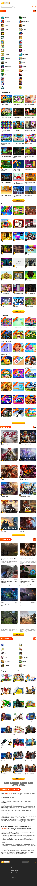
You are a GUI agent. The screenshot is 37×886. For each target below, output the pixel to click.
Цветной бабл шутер (30, 250)
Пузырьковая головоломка (6, 211)
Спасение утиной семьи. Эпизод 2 (30, 178)
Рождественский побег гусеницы (6, 139)
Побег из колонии (18, 126)
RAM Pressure (9, 524)
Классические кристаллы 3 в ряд (6, 126)
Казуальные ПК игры (15, 872)
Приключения (23, 83)
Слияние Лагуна (18, 348)
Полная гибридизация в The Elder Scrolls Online (9, 605)
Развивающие (23, 54)
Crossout (9, 507)
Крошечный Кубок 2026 (6, 361)
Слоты (4, 29)
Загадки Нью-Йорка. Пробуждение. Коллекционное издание (6, 757)
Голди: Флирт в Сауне (6, 289)
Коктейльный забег (6, 100)
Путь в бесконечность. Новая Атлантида (18, 769)
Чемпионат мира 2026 (6, 413)
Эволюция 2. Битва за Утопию (28, 437)
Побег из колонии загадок (6, 178)
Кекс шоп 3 (6, 691)
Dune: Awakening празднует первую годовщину (26, 627)
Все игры (13, 867)
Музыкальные (6, 66)
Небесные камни (30, 139)
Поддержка (24, 867)
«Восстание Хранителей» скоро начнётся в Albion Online (27, 582)
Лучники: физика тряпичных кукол (18, 165)
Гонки (22, 42)
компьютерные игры (9, 793)
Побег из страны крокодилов (6, 165)
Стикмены (5, 87)
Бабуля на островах (6, 678)
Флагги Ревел (30, 387)
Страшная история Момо (30, 289)
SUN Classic (9, 455)
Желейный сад (6, 323)
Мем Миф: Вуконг (6, 387)
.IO (21, 74)
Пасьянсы (23, 17)
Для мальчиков (24, 21)
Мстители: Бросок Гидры (30, 237)
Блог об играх (13, 877)
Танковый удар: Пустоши (6, 113)
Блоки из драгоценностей (18, 250)
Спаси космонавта (30, 211)
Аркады (22, 87)
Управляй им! (6, 224)
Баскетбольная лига (30, 400)
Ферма (22, 62)
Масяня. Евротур (6, 704)
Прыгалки (22, 46)
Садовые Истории (18, 211)
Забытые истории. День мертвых (18, 730)
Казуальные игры (4, 828)
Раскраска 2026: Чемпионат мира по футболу (30, 362)
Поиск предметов (24, 645)
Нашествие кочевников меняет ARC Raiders (26, 559)
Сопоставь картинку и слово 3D (6, 375)
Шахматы (5, 25)
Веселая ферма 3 (18, 678)
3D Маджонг (18, 276)
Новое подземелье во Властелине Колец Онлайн (9, 559)
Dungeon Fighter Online (28, 472)
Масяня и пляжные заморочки (30, 679)
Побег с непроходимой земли (30, 152)
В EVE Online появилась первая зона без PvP (27, 605)
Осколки (6, 302)
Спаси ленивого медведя (6, 152)
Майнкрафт (5, 17)
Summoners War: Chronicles (28, 489)
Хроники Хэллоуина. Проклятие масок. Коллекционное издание (18, 705)
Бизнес (22, 649)
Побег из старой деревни (30, 126)
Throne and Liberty (9, 489)
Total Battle (9, 472)
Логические (23, 70)
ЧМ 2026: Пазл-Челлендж (30, 323)
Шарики (4, 42)
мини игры (10, 829)
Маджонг (22, 29)
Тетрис (22, 33)
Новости (2, 556)
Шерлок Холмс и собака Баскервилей (6, 743)
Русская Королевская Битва (30, 263)
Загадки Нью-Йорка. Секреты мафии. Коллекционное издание (30, 744)
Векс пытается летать (18, 413)
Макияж (4, 83)
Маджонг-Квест (18, 224)
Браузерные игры (14, 870)
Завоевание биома (30, 302)
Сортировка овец (18, 100)
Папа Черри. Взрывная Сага (30, 100)
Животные (5, 74)
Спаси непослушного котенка (18, 152)
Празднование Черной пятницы (30, 113)
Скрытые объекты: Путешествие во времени (6, 336)
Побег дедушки (30, 224)
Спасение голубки (30, 276)
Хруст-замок (18, 387)
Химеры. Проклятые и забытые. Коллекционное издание (6, 718)
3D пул (18, 237)
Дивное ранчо (30, 691)
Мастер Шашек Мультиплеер (18, 263)
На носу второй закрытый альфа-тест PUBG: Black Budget (8, 627)
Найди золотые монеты (6, 250)
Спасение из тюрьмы (18, 113)
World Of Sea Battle (9, 437)
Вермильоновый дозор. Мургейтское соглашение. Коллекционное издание (30, 757)
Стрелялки (5, 54)
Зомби (4, 46)
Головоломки (23, 79)
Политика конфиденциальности (30, 882)
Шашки (22, 25)
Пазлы (4, 33)
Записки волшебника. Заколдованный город (30, 717)
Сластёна (18, 374)
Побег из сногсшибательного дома (18, 178)
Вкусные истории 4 (30, 413)
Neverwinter (28, 524)
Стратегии (5, 70)
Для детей (23, 37)
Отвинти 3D (30, 348)
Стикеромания (18, 361)
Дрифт (4, 79)
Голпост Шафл (30, 336)
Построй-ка (18, 691)
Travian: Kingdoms (28, 507)
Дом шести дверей (30, 165)
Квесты (22, 653)
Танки (4, 62)
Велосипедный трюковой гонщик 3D (30, 375)
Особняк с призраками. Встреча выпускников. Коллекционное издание (30, 770)
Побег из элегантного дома (18, 139)
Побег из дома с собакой (6, 191)
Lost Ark (28, 455)
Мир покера (18, 302)
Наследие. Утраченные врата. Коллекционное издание (30, 731)
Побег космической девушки (18, 191)
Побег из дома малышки (18, 289)
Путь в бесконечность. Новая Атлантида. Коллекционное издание (18, 757)
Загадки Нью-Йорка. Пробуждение (6, 730)
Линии (4, 645)
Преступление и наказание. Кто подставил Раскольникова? (6, 770)
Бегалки (22, 661)
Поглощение (6, 276)
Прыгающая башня (30, 191)
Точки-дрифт (6, 400)
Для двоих (23, 50)
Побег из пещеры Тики (6, 237)
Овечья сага (18, 336)
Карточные (5, 50)
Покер (4, 37)
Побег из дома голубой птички (6, 263)
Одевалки (22, 66)
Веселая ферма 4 (18, 717)
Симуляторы (5, 58)
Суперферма (30, 704)
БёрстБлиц (18, 400)
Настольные (5, 661)
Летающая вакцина (18, 323)
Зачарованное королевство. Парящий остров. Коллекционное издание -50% (18, 745)
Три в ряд (22, 58)
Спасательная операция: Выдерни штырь (6, 349)
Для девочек (5, 21)
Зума (4, 657)
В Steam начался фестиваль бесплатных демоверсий (9, 582)
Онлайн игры (13, 875)
